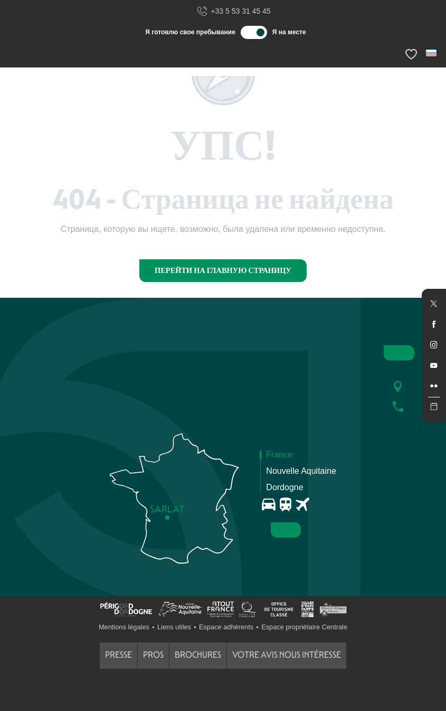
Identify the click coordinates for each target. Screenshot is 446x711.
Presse (118, 654)
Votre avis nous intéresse (286, 654)
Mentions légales (124, 627)
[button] (432, 53)
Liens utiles (174, 627)
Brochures (198, 654)
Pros (153, 654)
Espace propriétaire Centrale (304, 627)
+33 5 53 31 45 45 (233, 12)
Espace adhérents (226, 627)
